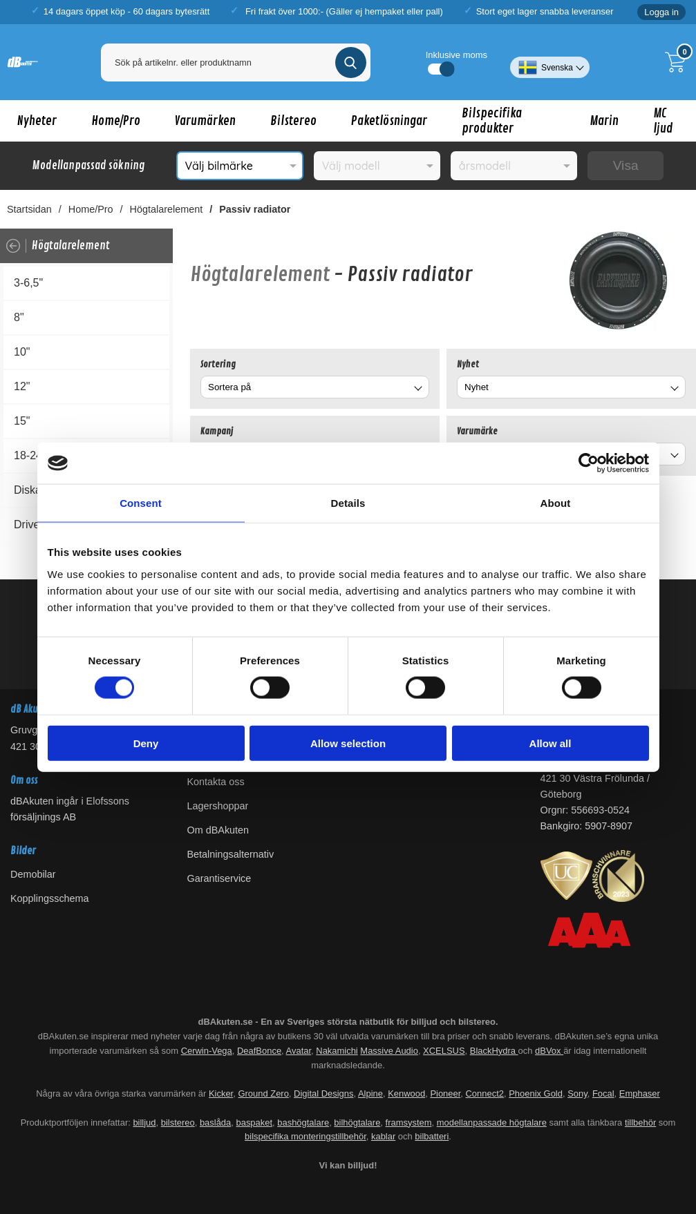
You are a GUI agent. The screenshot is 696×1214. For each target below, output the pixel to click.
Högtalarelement (166, 209)
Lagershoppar (218, 805)
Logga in (661, 12)
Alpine (370, 1093)
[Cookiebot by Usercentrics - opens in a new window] (588, 463)
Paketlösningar (389, 120)
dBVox (549, 1051)
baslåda (215, 1122)
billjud (144, 1122)
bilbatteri (432, 1136)
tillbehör (640, 1122)
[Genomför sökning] (350, 62)
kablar (383, 1136)
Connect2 (485, 1093)
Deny (146, 743)
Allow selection (348, 743)
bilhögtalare (357, 1122)
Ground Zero (263, 1093)
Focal (603, 1093)
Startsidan (29, 209)
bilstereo (178, 1122)
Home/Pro (115, 120)
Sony (577, 1093)
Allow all (550, 743)
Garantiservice (219, 878)
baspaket (254, 1122)
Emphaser (639, 1093)
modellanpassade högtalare (492, 1122)
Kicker (221, 1093)
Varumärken (205, 120)
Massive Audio (389, 1051)
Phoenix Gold (536, 1093)
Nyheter (37, 120)
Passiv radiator (254, 209)
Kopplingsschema (49, 898)
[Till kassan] (678, 62)
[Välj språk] (550, 62)
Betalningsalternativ (230, 854)
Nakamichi (336, 1051)
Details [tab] (348, 503)
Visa (626, 165)
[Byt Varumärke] (673, 456)
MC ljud (663, 121)
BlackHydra (494, 1051)
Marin (604, 120)
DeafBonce (259, 1051)
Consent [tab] (141, 503)
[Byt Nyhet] (673, 389)
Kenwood (406, 1093)
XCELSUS (443, 1051)
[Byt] (417, 389)
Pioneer (445, 1093)
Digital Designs (323, 1093)
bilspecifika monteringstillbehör (305, 1136)
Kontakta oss (216, 781)
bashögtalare (303, 1122)
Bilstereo (293, 120)
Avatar (299, 1051)
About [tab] (555, 503)
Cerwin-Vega (206, 1051)
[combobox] (314, 387)
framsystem (409, 1122)
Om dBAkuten (218, 830)
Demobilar (33, 874)
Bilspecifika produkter (492, 121)
